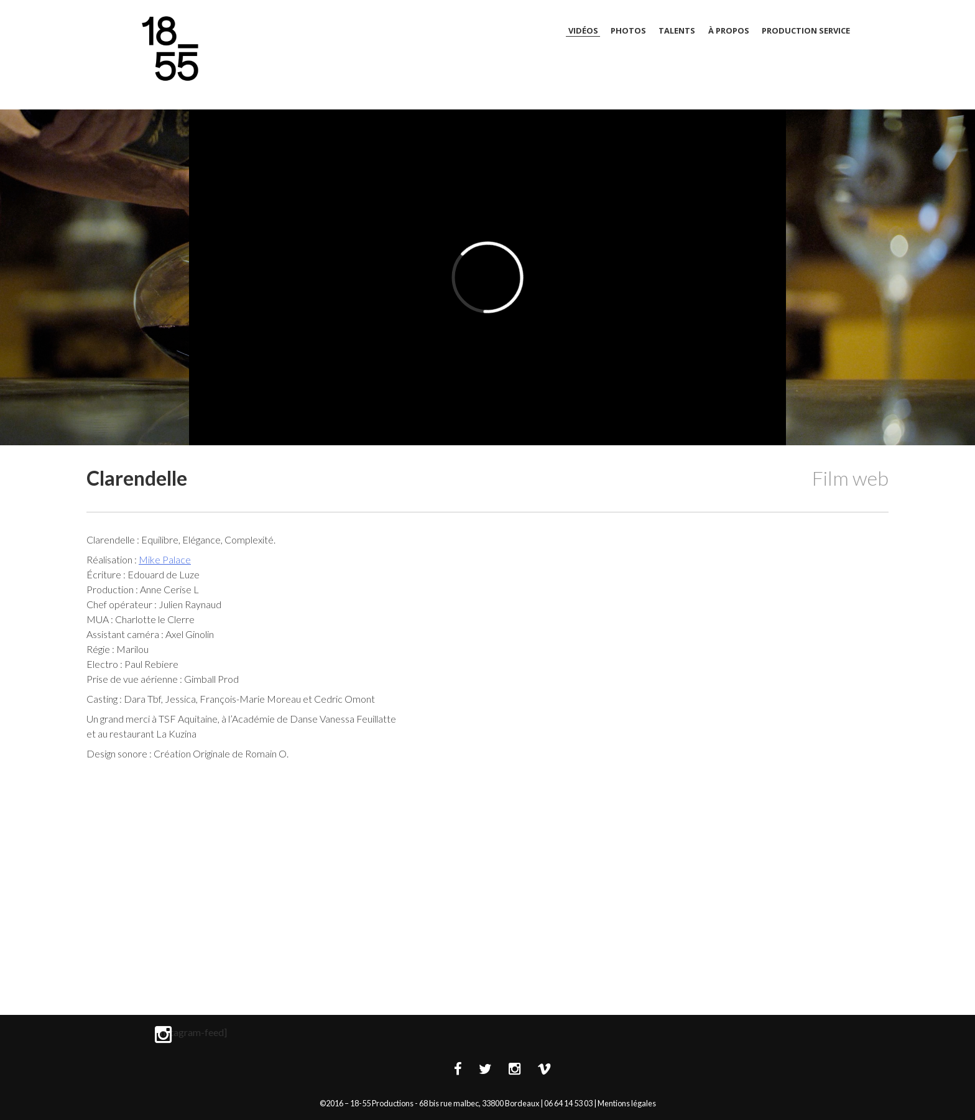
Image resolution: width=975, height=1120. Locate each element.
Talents (676, 30)
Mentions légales (627, 1103)
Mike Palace (165, 559)
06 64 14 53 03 (568, 1103)
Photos (628, 30)
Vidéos (583, 30)
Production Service (806, 30)
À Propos (728, 30)
